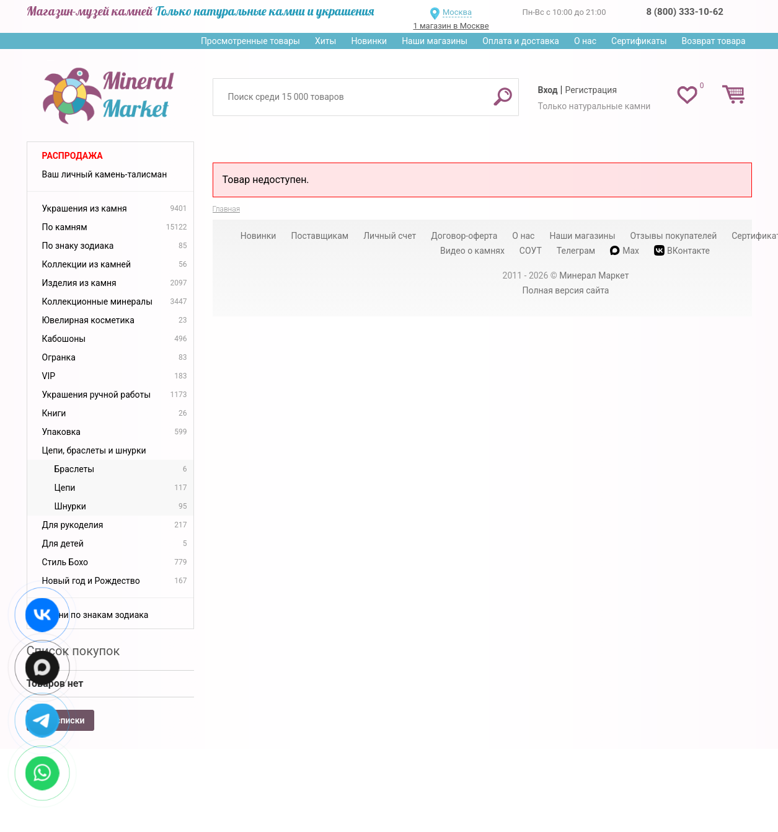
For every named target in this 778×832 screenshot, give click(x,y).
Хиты (325, 41)
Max (624, 251)
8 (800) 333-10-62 (685, 11)
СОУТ (530, 251)
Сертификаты (639, 41)
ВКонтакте (682, 250)
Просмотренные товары (250, 41)
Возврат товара (714, 41)
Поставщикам (319, 236)
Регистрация (591, 90)
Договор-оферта (464, 236)
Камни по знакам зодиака (95, 615)
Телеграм (576, 251)
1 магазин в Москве (450, 25)
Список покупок (73, 650)
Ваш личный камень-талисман (104, 174)
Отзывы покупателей (673, 236)
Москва (457, 12)
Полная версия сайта (566, 290)
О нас (585, 41)
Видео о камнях (472, 251)
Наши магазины (434, 41)
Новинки (369, 41)
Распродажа (72, 156)
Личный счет (389, 236)
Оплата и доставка (520, 41)
